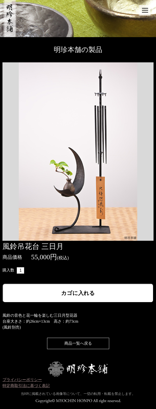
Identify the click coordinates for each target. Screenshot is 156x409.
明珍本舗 (8, 16)
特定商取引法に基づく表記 (26, 386)
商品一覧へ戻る (78, 343)
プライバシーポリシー (22, 380)
